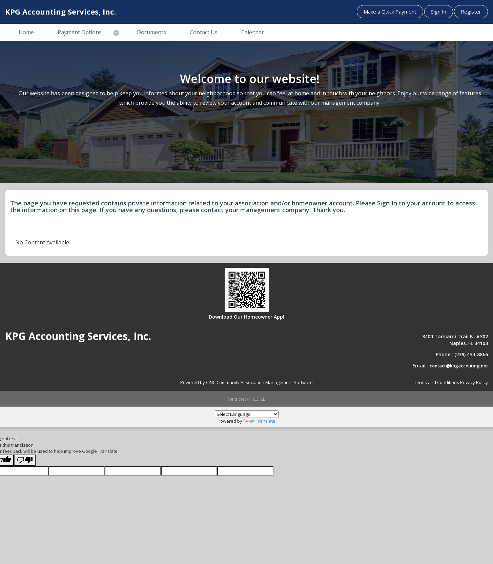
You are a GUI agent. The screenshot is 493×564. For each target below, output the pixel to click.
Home (26, 32)
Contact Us (204, 32)
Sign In (438, 11)
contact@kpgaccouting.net (459, 366)
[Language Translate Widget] (247, 414)
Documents (151, 32)
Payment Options (80, 32)
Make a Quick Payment (390, 11)
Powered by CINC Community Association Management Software (246, 382)
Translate (259, 421)
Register (471, 11)
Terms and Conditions (436, 382)
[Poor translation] (25, 460)
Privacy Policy (474, 382)
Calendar (252, 32)
